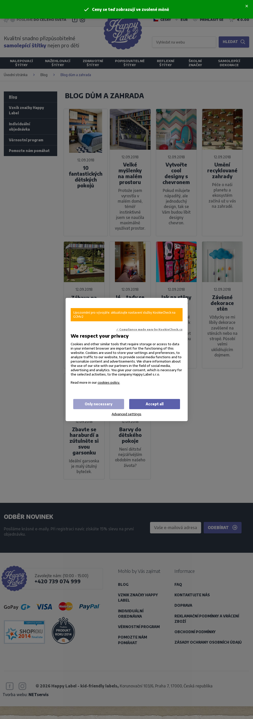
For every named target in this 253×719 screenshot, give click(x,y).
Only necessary (98, 404)
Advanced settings (126, 414)
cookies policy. (109, 382)
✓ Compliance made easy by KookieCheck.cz (149, 329)
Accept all (154, 404)
